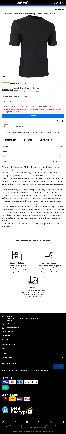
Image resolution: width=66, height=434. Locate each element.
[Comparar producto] (62, 121)
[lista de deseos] (56, 2)
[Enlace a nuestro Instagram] (3, 422)
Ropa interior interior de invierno (41, 133)
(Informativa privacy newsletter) (38, 370)
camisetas (26, 133)
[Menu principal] (3, 3)
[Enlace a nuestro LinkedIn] (63, 422)
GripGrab (56, 133)
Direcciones (8, 320)
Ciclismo (14, 133)
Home (9, 133)
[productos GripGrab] (58, 10)
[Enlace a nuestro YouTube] (27, 422)
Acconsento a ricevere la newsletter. (26, 370)
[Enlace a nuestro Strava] (39, 422)
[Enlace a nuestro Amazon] (51, 422)
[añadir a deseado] (58, 121)
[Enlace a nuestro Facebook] (15, 422)
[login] (63, 2)
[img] (26, 96)
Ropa (20, 133)
